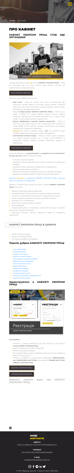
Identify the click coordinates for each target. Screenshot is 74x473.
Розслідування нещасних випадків (25, 259)
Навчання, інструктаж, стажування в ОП (27, 275)
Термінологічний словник (22, 256)
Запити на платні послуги (22, 264)
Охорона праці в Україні (21, 278)
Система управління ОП (21, 273)
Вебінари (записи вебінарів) (23, 261)
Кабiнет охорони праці (22, 368)
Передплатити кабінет (21, 374)
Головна (12, 20)
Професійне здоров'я (20, 271)
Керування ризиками (20, 268)
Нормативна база (19, 252)
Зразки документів (19, 266)
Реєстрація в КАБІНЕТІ (21, 93)
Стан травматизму (19, 249)
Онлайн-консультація (20, 254)
